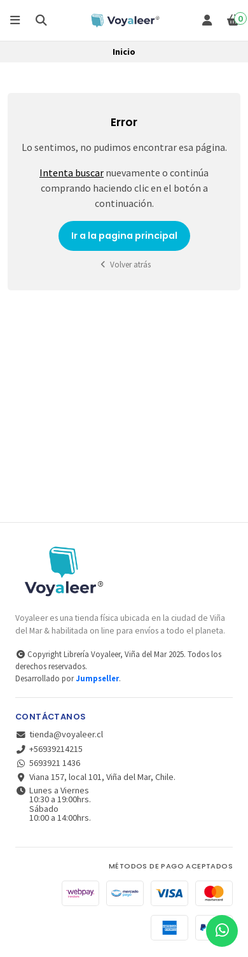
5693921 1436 (47, 762)
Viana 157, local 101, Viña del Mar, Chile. (95, 776)
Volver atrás (124, 264)
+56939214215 (49, 748)
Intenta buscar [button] (71, 172)
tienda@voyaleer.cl (59, 734)
